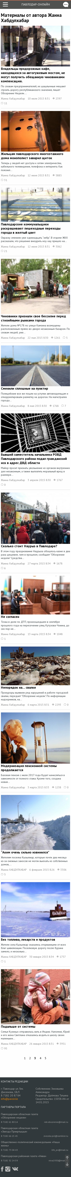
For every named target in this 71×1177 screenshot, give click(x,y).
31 (4, 180)
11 (4, 103)
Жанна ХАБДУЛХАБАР (14, 869)
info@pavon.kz (9, 1099)
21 (4, 251)
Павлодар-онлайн (35, 4)
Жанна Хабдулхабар (13, 98)
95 (4, 1048)
